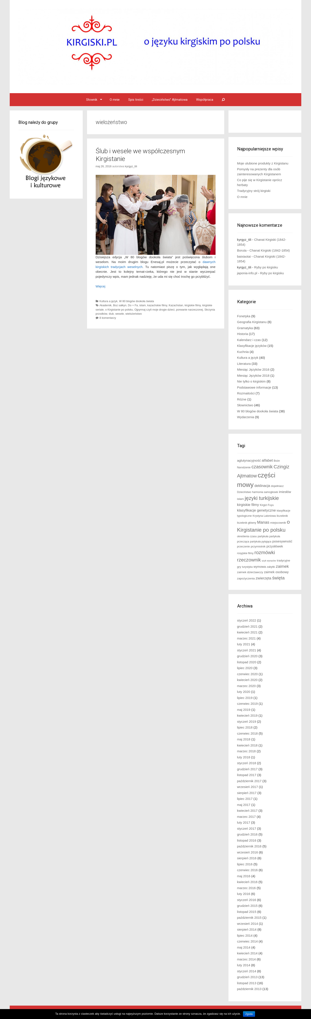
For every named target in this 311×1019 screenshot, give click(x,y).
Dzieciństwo (244, 492)
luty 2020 (243, 692)
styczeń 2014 (246, 971)
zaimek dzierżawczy (250, 572)
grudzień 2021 (247, 626)
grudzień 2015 (247, 905)
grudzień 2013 (247, 977)
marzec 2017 (246, 816)
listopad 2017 (246, 775)
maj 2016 (244, 876)
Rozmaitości (246, 393)
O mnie (115, 100)
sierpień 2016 (247, 858)
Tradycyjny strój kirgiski (253, 191)
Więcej (100, 286)
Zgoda (249, 1014)
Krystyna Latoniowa (264, 515)
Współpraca (204, 100)
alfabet (267, 460)
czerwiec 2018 (247, 733)
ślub (111, 313)
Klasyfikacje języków (252, 346)
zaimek (282, 566)
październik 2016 (249, 846)
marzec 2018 (246, 751)
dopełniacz (277, 486)
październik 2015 (249, 917)
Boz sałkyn (120, 305)
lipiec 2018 (245, 727)
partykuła (263, 536)
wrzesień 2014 (247, 923)
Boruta (242, 250)
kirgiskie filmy (193, 305)
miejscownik (278, 522)
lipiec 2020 (245, 668)
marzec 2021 (246, 638)
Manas (263, 522)
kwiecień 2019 (247, 715)
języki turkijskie (262, 498)
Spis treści (135, 100)
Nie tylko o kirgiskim (251, 381)
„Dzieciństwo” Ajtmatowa (169, 100)
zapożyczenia (246, 578)
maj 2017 (244, 805)
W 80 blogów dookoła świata (136, 301)
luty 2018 (243, 757)
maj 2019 (244, 709)
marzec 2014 (246, 959)
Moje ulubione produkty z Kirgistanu (263, 163)
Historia (242, 334)
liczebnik (282, 515)
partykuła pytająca (260, 541)
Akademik (106, 305)
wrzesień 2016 (247, 852)
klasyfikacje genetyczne (256, 510)
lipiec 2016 (245, 864)
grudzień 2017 (247, 769)
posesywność (282, 541)
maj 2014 (244, 947)
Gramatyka (245, 328)
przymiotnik (258, 546)
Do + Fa (133, 305)
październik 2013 (249, 989)
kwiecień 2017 (247, 810)
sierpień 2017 (247, 793)
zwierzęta (263, 578)
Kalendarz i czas (249, 340)
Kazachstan (176, 305)
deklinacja (262, 486)
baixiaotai (244, 256)
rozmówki (264, 552)
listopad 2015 (246, 912)
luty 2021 (243, 644)
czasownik (262, 466)
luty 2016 (243, 894)
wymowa (260, 566)
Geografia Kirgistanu (252, 322)
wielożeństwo (133, 313)
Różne (241, 399)
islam (142, 305)
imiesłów (285, 492)
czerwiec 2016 (247, 870)
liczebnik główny (246, 522)
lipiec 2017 (245, 799)
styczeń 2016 (246, 900)
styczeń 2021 (246, 650)
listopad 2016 (246, 840)
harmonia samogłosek (265, 492)
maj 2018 (244, 739)
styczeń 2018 (246, 763)
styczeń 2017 (246, 828)
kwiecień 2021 (247, 632)
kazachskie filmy (157, 305)
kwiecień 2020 (247, 680)
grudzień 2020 (247, 656)
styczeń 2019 (246, 721)
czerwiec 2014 (247, 941)
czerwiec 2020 (247, 674)
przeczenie (243, 546)
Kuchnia (243, 352)
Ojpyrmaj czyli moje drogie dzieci (155, 309)
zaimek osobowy (276, 572)
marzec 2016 (246, 888)
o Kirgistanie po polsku (119, 309)
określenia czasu (247, 536)
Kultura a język (109, 301)
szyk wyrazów (269, 560)
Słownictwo (245, 405)
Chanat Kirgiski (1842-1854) (269, 250)
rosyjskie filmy (245, 553)
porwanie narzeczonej (189, 309)
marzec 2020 (246, 686)
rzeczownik (249, 560)
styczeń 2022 (246, 620)
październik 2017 (249, 781)
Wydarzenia (245, 417)
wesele (119, 313)
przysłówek (275, 546)
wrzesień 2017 (247, 787)
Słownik (91, 100)
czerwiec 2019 (247, 703)
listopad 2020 (246, 662)
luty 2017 (243, 822)
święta (278, 578)
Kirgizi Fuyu (267, 505)
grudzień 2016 (247, 834)
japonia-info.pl (247, 273)
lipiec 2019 (245, 698)
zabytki (271, 566)
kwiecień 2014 (247, 953)
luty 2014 (243, 965)
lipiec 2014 (245, 935)
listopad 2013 (246, 983)
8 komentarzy (108, 317)
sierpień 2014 (247, 929)
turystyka (247, 566)
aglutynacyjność (249, 460)
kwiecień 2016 (247, 882)
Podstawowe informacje (254, 387)
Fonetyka (244, 316)
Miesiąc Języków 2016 (253, 369)
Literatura (244, 363)
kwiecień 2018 (247, 745)
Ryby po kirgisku (266, 267)
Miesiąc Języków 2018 (253, 375)
